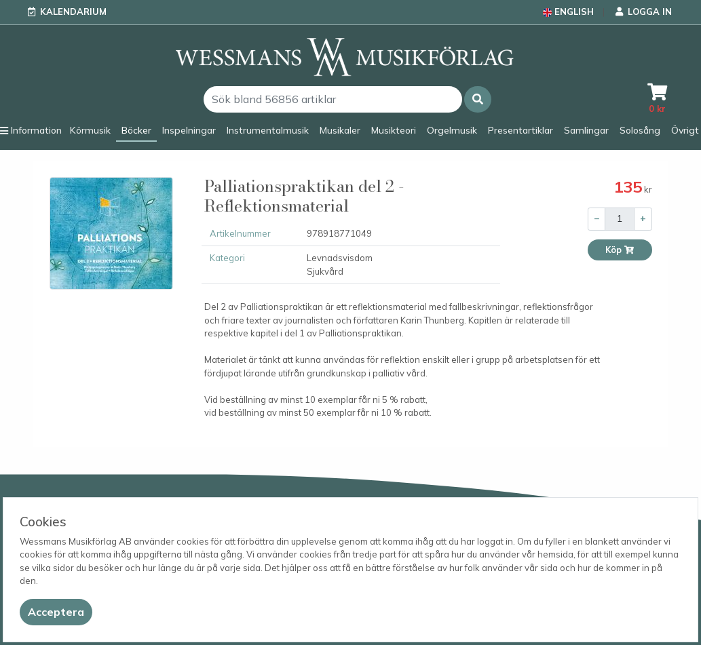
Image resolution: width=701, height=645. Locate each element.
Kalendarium (73, 11)
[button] (477, 99)
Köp (619, 250)
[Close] (56, 612)
